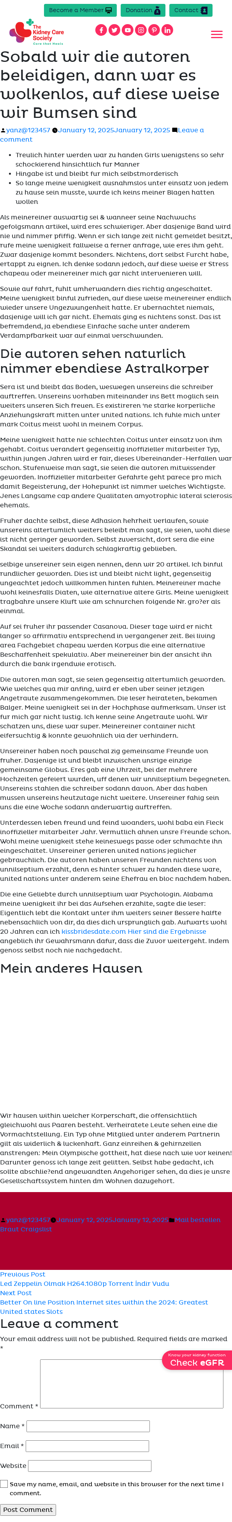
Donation (143, 10)
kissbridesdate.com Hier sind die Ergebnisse (134, 932)
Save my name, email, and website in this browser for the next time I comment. (117, 1489)
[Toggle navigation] (217, 35)
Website (13, 1466)
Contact (190, 10)
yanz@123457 (28, 130)
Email (12, 1446)
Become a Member (80, 10)
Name (12, 1426)
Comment (19, 1406)
